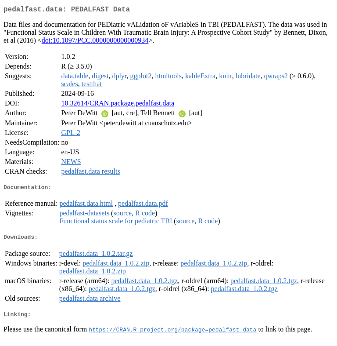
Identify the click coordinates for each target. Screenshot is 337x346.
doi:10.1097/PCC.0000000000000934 (95, 42)
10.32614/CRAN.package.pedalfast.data (117, 105)
